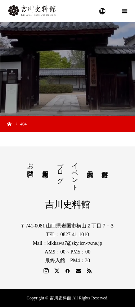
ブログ (60, 169)
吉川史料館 (67, 204)
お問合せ (30, 166)
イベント (74, 173)
